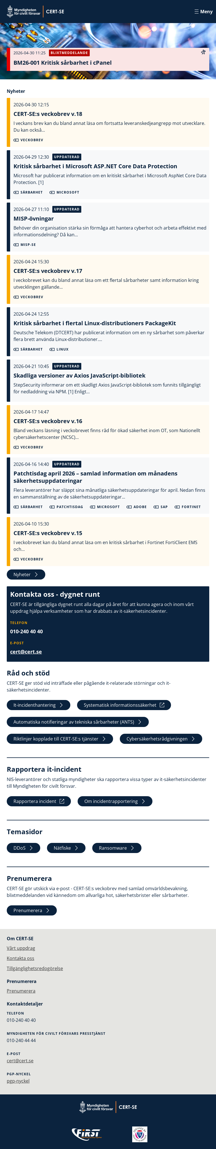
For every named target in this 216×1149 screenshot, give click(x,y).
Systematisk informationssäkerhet (124, 705)
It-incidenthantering (39, 705)
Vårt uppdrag (21, 948)
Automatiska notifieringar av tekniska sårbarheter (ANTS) (78, 722)
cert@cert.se (26, 651)
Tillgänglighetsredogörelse (35, 968)
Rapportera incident (39, 801)
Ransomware (117, 848)
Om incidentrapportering (115, 801)
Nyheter (26, 574)
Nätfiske (66, 848)
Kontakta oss (20, 958)
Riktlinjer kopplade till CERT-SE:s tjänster (60, 739)
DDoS (23, 848)
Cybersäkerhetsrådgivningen (161, 739)
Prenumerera (32, 910)
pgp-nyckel (18, 1081)
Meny (204, 11)
